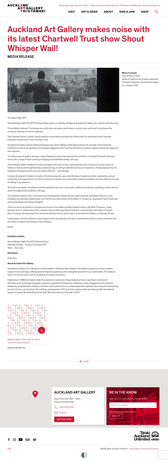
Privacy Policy (134, 449)
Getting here (64, 419)
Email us (60, 412)
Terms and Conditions (149, 449)
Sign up (116, 416)
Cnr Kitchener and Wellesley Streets (132, 5)
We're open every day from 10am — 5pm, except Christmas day (87, 5)
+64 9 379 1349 (64, 407)
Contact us (155, 5)
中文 (9, 449)
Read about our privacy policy (122, 411)
